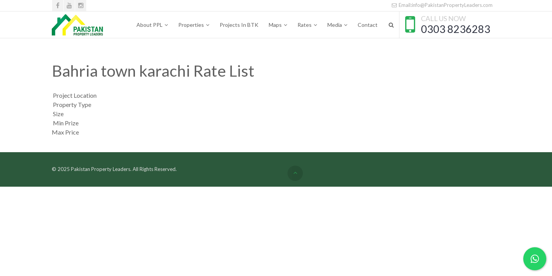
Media (334, 24)
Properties (191, 24)
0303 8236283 (455, 29)
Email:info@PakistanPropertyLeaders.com (442, 5)
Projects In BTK (239, 24)
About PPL (149, 24)
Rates (304, 24)
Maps (275, 24)
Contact (368, 24)
